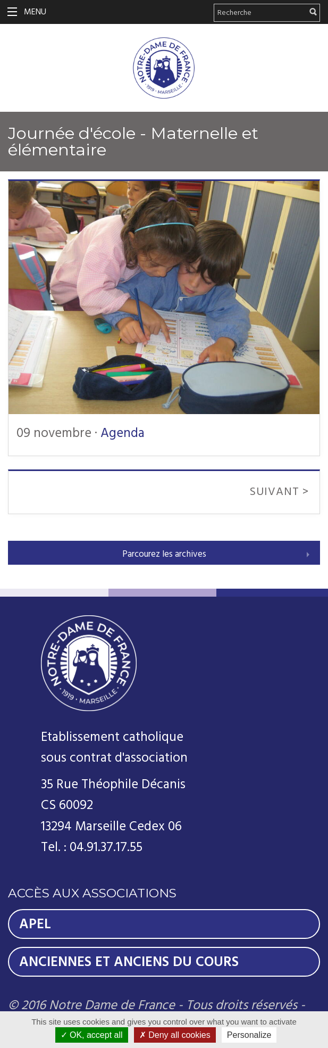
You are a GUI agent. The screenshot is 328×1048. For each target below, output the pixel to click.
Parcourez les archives (164, 554)
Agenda (122, 433)
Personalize (249, 1034)
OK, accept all (92, 1034)
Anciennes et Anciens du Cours (129, 961)
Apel (35, 924)
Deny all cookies (175, 1034)
